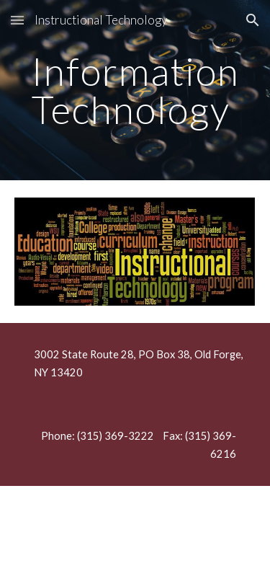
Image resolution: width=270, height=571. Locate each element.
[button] (17, 20)
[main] (135, 90)
